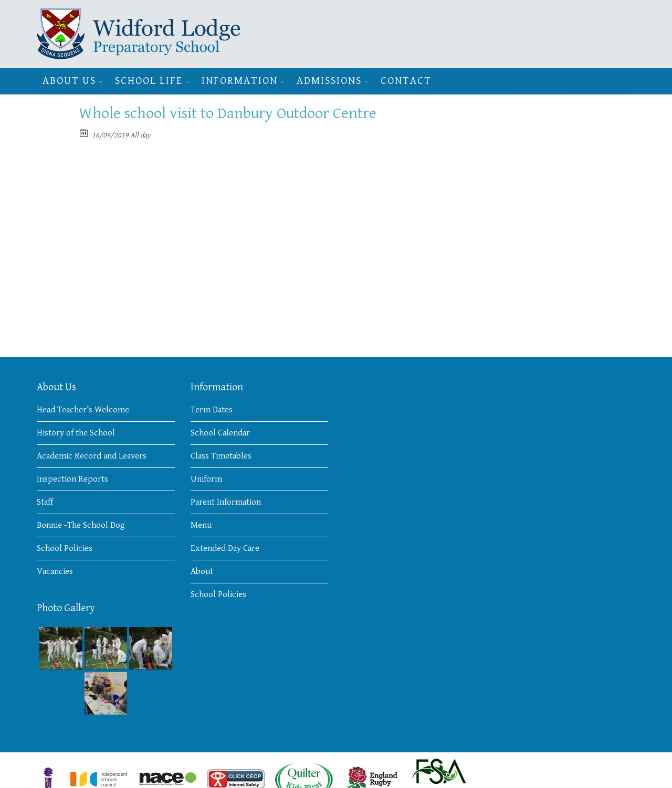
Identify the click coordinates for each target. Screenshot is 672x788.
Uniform (206, 479)
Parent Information (226, 502)
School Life (149, 81)
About (202, 571)
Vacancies (55, 571)
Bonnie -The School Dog (81, 525)
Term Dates (212, 409)
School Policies (64, 548)
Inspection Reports (72, 479)
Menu (201, 525)
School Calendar (220, 433)
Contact (406, 81)
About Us (69, 81)
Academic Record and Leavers (91, 456)
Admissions (329, 81)
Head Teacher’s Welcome (83, 409)
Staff (45, 502)
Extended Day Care (225, 548)
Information (240, 81)
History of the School (76, 433)
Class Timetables (221, 456)
